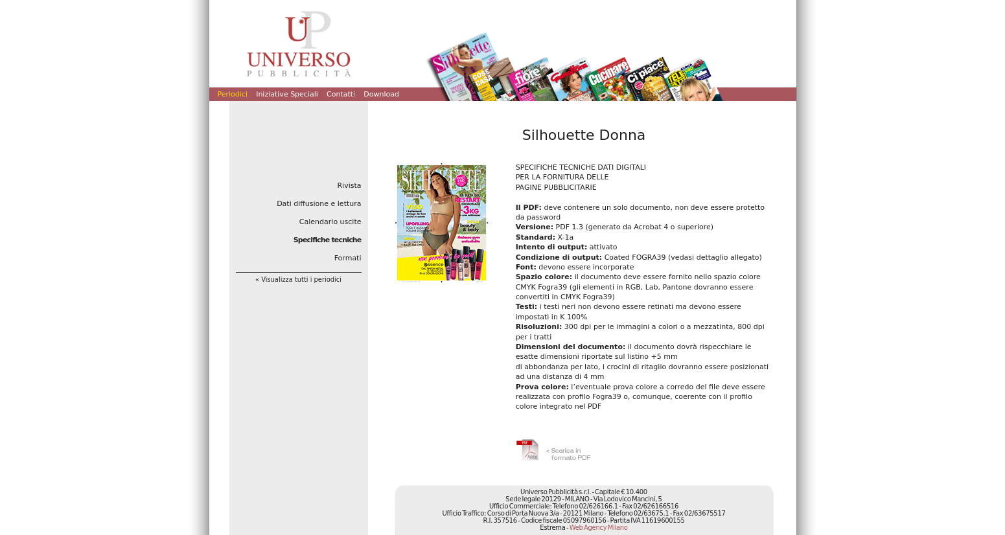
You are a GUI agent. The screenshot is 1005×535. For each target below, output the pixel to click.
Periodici (233, 94)
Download (381, 94)
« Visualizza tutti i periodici (298, 279)
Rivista (349, 185)
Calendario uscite (330, 222)
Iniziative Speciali (287, 94)
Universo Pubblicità (299, 43)
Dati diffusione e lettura (319, 203)
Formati (348, 258)
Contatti (341, 94)
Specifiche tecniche (328, 240)
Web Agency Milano (599, 527)
